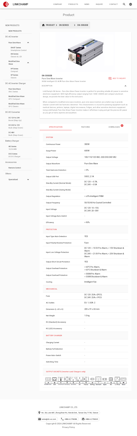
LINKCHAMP (20, 4)
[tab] (57, 4)
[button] (6, 4)
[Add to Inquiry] (117, 78)
